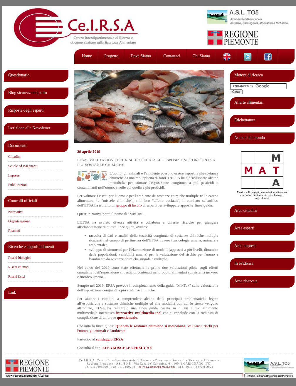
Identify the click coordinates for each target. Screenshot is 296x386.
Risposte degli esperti (26, 110)
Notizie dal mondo (249, 137)
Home (87, 56)
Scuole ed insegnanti (22, 166)
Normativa (15, 212)
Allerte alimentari (248, 102)
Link (12, 292)
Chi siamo (201, 56)
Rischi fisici (16, 276)
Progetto (111, 56)
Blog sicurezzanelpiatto (27, 92)
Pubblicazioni (18, 185)
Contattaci (171, 56)
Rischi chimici (18, 267)
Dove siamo (141, 56)
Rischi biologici (19, 258)
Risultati (14, 231)
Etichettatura (244, 120)
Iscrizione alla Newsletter (29, 128)
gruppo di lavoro (129, 205)
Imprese (14, 175)
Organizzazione (19, 221)
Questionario (18, 75)
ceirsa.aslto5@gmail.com (157, 366)
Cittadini (14, 157)
